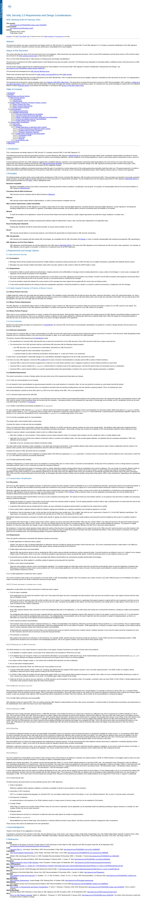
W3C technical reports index (28, 56)
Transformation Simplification (19, 122)
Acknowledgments (13, 142)
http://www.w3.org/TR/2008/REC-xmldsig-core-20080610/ (89, 884)
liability (46, 36)
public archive (66, 74)
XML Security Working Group (40, 71)
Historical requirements (20, 111)
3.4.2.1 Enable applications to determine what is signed (24, 573)
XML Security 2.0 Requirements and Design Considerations (38, 15)
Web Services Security (17, 98)
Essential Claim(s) (24, 85)
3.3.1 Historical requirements (16, 330)
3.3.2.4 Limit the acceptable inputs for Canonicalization (23, 417)
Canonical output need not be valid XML (29, 115)
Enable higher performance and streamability (30, 133)
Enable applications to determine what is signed (31, 127)
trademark (51, 36)
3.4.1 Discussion (12, 482)
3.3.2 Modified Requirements (16, 372)
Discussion (16, 124)
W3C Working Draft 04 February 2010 (23, 20)
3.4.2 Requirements (13, 535)
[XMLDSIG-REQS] (131, 179)
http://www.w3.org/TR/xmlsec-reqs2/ (21, 28)
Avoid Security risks (22, 140)
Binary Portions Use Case (21, 104)
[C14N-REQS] (48, 325)
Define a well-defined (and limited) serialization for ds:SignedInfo (36, 117)
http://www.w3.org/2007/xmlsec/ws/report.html (102, 892)
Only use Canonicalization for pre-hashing (29, 114)
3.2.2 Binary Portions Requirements (18, 302)
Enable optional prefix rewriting (26, 120)
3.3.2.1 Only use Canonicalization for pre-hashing (22, 380)
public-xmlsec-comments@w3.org (48, 74)
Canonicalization (15, 109)
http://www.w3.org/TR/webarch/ (94, 872)
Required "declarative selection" (29, 132)
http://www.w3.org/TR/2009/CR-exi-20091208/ (104, 856)
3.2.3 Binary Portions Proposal (16, 311)
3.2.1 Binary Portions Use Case (17, 292)
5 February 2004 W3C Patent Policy (57, 82)
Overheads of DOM (25, 135)
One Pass (22, 137)
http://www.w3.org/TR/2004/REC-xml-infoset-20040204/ (92, 859)
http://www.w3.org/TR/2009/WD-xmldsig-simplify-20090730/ (25, 68)
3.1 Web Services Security (16, 254)
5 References (12, 839)
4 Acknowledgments (15, 827)
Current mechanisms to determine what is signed (34, 129)
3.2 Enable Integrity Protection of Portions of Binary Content (29, 288)
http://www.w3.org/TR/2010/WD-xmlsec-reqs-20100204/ (106, 887)
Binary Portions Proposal (21, 107)
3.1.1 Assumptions (12, 258)
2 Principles (11, 173)
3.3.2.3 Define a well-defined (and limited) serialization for (29, 406)
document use (60, 36)
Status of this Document (17, 50)
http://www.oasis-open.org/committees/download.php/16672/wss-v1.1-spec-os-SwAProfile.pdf (89, 869)
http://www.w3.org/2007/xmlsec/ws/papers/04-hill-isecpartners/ (30, 846)
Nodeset (21, 138)
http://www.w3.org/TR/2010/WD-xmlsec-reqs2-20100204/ (28, 25)
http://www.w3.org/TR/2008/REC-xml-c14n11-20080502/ (82, 849)
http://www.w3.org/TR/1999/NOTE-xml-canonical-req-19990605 (87, 853)
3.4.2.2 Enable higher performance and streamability (23, 698)
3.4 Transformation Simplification (19, 478)
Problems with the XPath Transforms (30, 130)
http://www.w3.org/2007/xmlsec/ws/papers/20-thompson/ (93, 862)
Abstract (10, 41)
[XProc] (71, 492)
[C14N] (42, 360)
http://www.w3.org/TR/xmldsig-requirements (79, 880)
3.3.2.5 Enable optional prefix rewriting (18, 459)
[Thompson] (31, 402)
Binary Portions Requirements (23, 106)
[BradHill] (59, 163)
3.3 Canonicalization (14, 321)
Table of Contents (14, 89)
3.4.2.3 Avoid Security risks (15, 778)
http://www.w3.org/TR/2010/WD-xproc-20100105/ (98, 895)
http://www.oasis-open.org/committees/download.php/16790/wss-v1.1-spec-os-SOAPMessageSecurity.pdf (89, 866)
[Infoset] (82, 239)
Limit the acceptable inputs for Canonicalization (31, 119)
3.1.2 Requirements (13, 268)
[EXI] (30, 180)
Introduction (11, 93)
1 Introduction (12, 149)
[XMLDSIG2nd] (73, 155)
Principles (11, 94)
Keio (28, 36)
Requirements (17, 101)
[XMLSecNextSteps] (48, 163)
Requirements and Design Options (19, 96)
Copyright (8, 36)
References (11, 143)
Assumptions (17, 99)
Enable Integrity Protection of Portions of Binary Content (28, 102)
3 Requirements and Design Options (22, 250)
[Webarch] (51, 194)
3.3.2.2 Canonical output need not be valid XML (21, 394)
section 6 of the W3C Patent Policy (72, 85)
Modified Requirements (20, 112)
